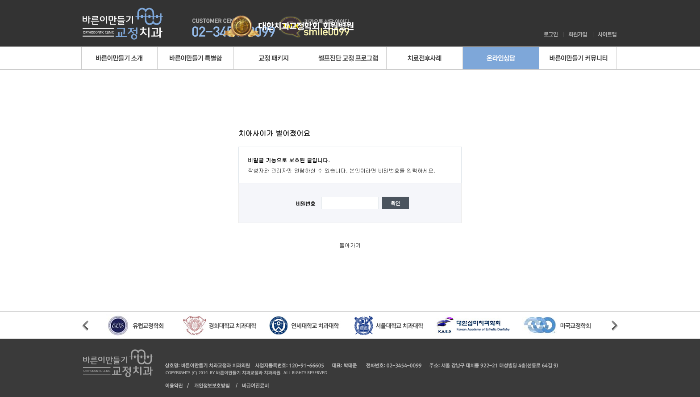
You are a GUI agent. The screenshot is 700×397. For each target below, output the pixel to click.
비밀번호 (305, 203)
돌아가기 (350, 245)
